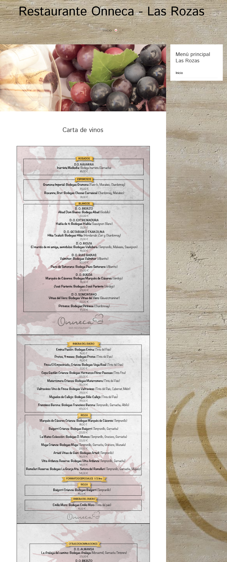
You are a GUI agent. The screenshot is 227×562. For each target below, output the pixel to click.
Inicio (179, 73)
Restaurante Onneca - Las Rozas (111, 12)
